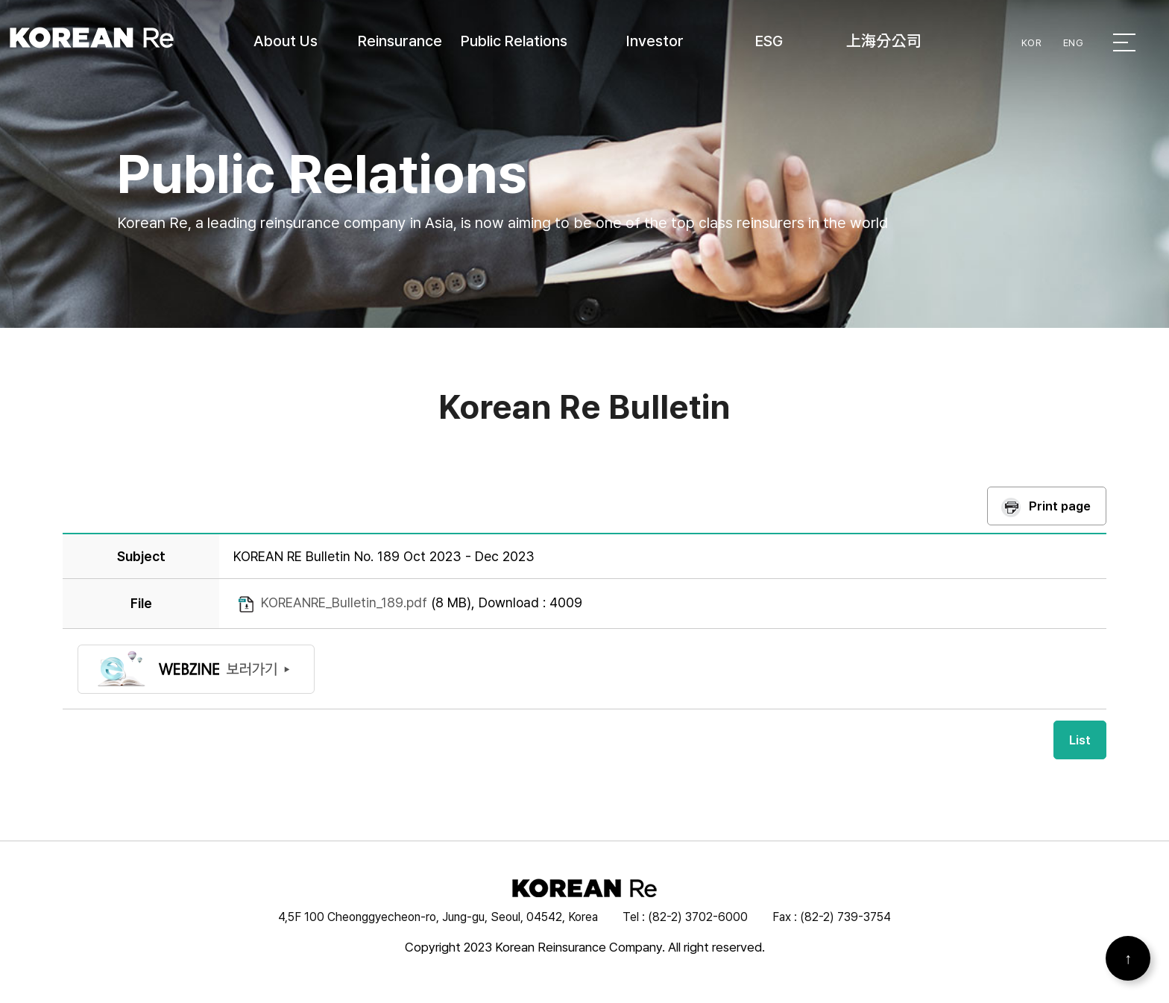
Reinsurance (400, 41)
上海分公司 (883, 41)
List (1080, 740)
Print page (1060, 506)
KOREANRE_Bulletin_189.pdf (344, 602)
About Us (285, 41)
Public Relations (514, 41)
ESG (769, 41)
